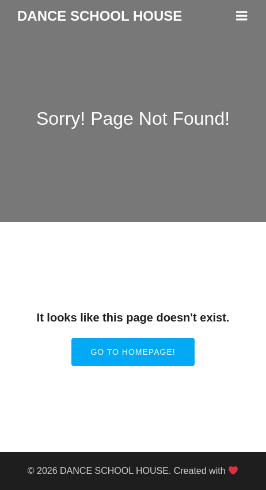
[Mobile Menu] (242, 16)
